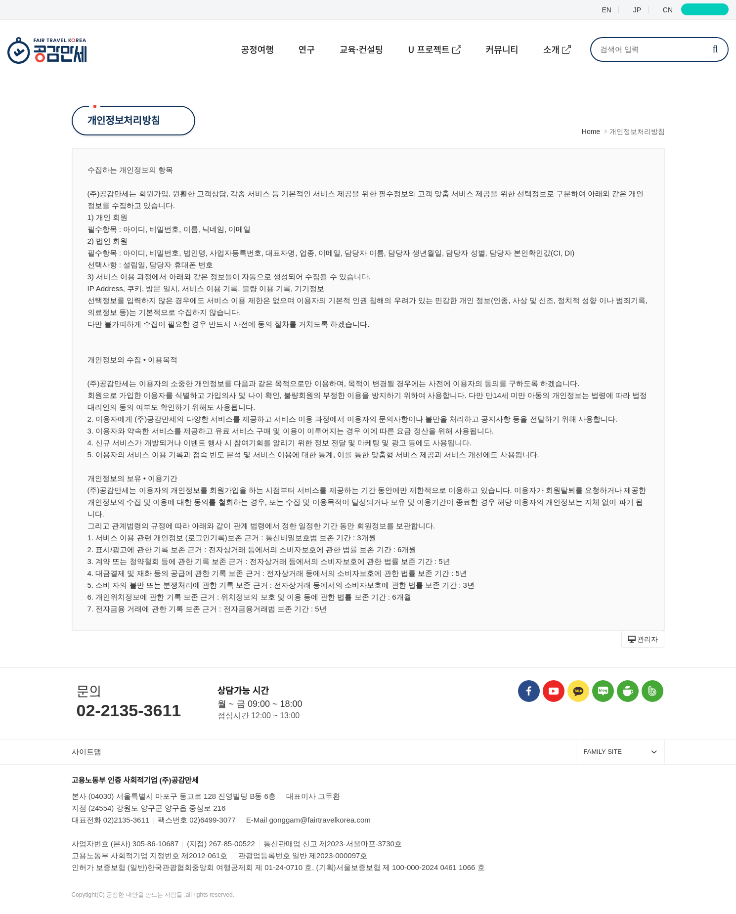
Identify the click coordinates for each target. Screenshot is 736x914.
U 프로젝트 (430, 49)
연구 (307, 49)
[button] (643, 639)
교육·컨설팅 (361, 49)
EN (605, 10)
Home (591, 131)
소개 (552, 49)
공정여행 (257, 49)
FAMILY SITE (620, 751)
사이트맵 (86, 751)
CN (667, 10)
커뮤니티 (502, 49)
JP (636, 10)
